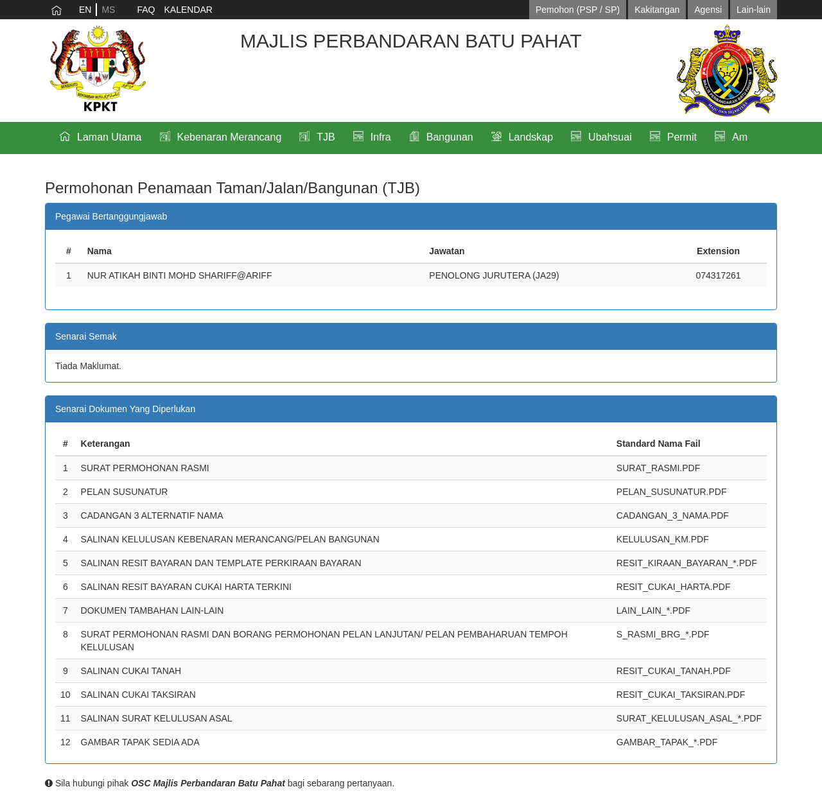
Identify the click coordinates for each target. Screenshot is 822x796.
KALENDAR (188, 9)
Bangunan (449, 137)
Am (740, 137)
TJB (326, 137)
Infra (381, 137)
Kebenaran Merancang (229, 137)
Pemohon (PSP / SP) (578, 9)
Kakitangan (656, 9)
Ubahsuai (610, 137)
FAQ (146, 9)
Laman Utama (109, 137)
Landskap (531, 137)
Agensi (708, 9)
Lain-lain (754, 9)
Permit (682, 137)
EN (85, 9)
